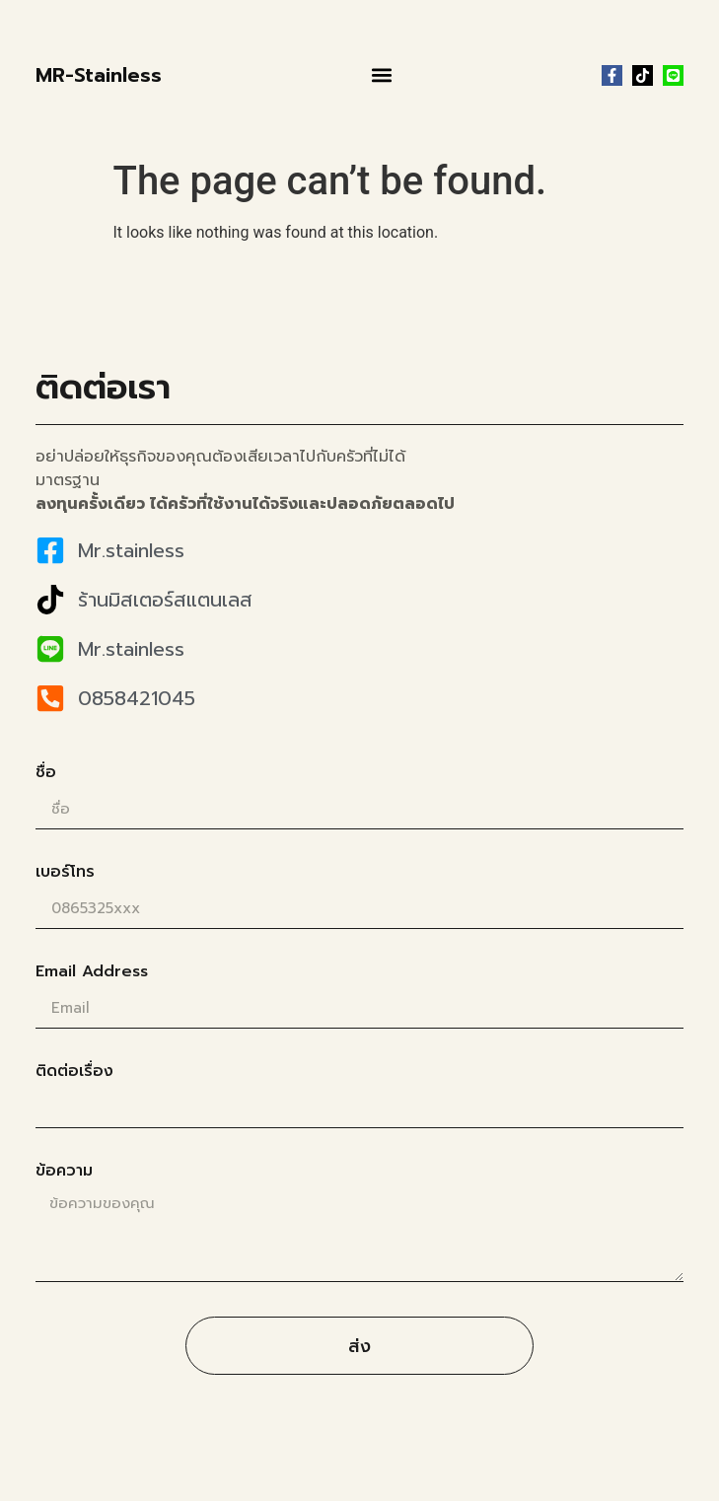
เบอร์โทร (65, 874)
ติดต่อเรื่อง (74, 1073)
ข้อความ (64, 1172)
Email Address (92, 973)
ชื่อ (46, 774)
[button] (382, 75)
